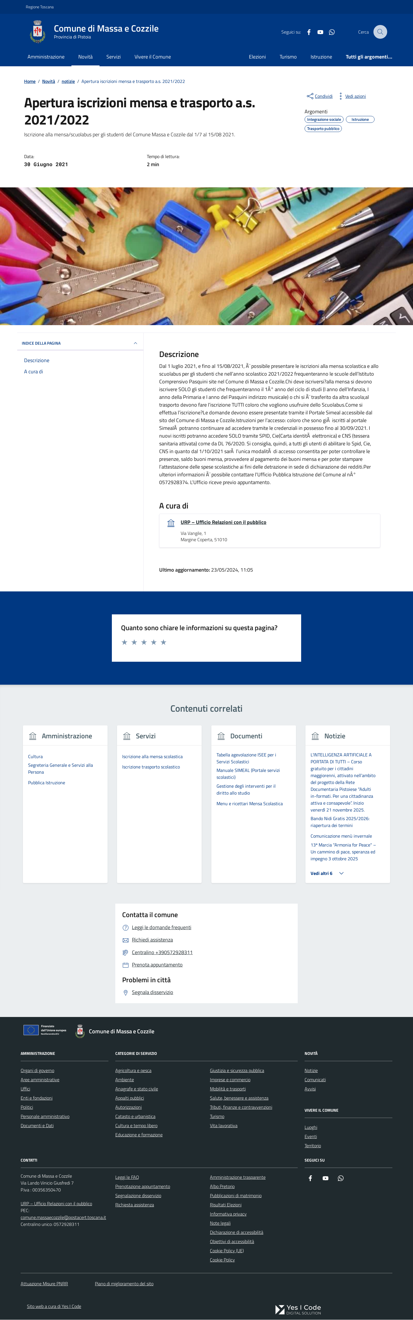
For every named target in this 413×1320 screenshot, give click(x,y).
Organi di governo (37, 1070)
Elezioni (257, 57)
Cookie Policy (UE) (227, 1250)
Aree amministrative (40, 1079)
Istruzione (321, 57)
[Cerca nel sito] (380, 32)
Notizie (311, 1070)
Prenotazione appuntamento (142, 1186)
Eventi (311, 1136)
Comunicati (315, 1079)
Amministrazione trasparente (238, 1177)
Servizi (113, 57)
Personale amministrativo (45, 1116)
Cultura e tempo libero (136, 1125)
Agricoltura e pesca (133, 1070)
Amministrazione (46, 57)
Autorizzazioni (128, 1107)
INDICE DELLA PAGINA (80, 343)
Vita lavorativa (223, 1125)
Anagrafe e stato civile (136, 1088)
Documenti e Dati (37, 1125)
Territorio (313, 1145)
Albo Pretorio (222, 1186)
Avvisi (310, 1088)
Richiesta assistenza (134, 1204)
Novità (85, 57)
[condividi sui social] (319, 96)
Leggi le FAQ (127, 1177)
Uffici (25, 1088)
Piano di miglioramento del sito (124, 1283)
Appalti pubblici (129, 1097)
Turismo (288, 57)
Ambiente (124, 1079)
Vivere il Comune (153, 57)
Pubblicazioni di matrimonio (236, 1195)
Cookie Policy (222, 1259)
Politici (27, 1107)
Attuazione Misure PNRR (44, 1283)
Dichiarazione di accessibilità (236, 1232)
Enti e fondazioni (36, 1097)
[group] (65, 808)
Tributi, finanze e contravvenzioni (241, 1107)
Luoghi (311, 1127)
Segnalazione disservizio (138, 1195)
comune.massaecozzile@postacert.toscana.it (63, 1217)
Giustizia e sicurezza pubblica (237, 1070)
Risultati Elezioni (225, 1204)
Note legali (220, 1223)
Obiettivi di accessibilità (232, 1241)
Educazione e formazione (139, 1134)
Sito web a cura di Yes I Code (54, 1306)
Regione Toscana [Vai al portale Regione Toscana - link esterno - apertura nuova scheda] (40, 7)
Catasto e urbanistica (135, 1116)
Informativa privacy (228, 1213)
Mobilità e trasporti (228, 1088)
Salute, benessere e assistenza (239, 1097)
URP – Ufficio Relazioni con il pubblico (223, 522)
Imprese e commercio (230, 1079)
